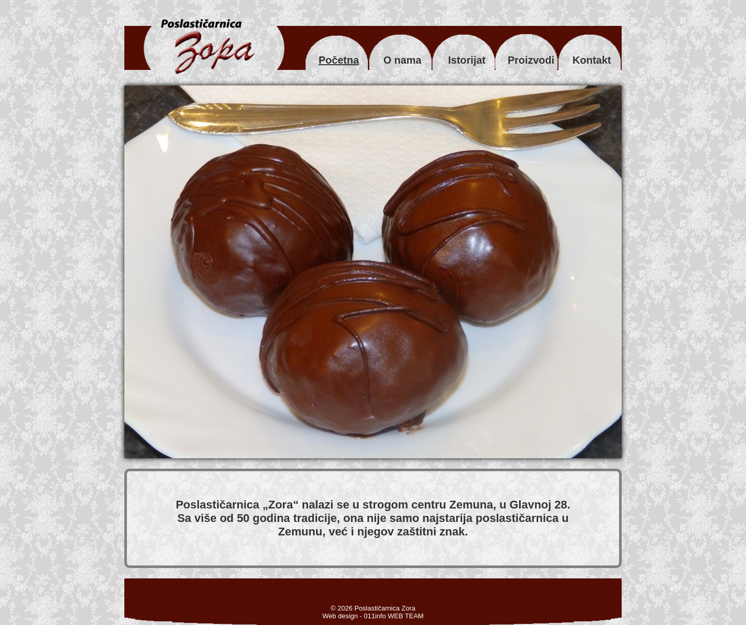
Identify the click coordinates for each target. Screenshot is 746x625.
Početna (339, 60)
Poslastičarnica (219, 504)
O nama (402, 60)
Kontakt (591, 60)
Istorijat (466, 60)
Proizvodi (531, 60)
